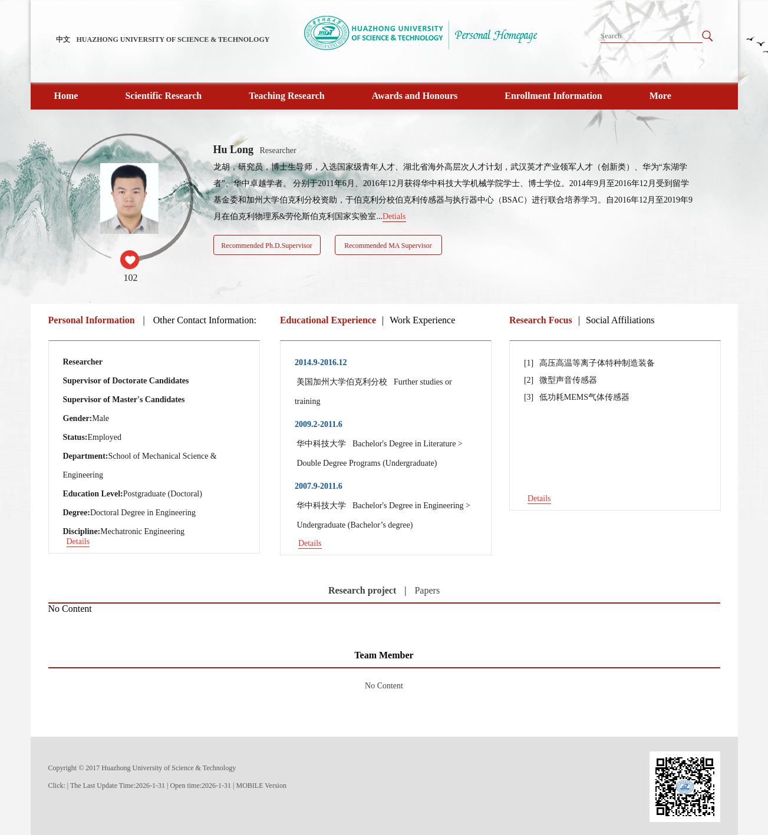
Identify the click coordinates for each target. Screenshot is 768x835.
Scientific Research (163, 96)
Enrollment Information (553, 96)
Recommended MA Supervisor (388, 245)
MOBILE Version (261, 785)
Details (78, 541)
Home (66, 96)
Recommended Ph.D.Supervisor (266, 245)
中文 (63, 39)
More (660, 96)
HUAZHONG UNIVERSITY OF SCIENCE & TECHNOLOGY (173, 39)
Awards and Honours (415, 96)
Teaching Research (286, 96)
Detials (394, 216)
